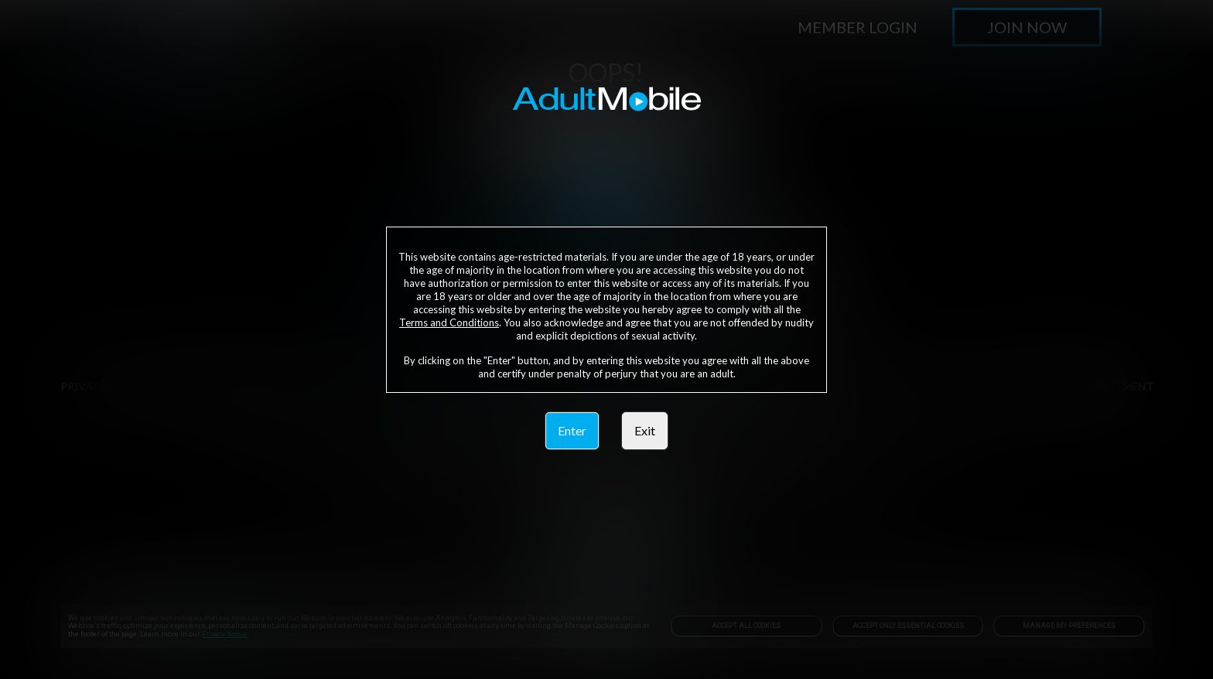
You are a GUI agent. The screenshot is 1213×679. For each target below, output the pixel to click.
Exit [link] (644, 430)
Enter (572, 430)
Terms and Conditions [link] (449, 322)
